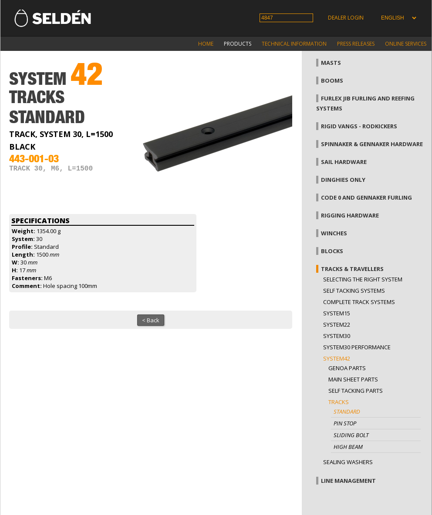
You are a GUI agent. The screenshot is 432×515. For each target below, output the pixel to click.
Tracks (338, 402)
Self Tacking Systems (354, 290)
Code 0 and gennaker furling (366, 197)
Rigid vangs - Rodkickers (359, 126)
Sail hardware (344, 162)
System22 (336, 324)
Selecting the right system (362, 279)
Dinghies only (343, 180)
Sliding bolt (351, 435)
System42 (336, 358)
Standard (347, 411)
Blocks (332, 251)
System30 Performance (357, 347)
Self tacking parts (355, 391)
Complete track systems (359, 302)
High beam (348, 447)
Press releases (356, 43)
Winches (334, 233)
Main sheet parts (353, 379)
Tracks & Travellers (352, 269)
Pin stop (345, 423)
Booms (332, 80)
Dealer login (346, 17)
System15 (336, 313)
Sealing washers (348, 462)
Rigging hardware (350, 215)
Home (205, 43)
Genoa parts (347, 368)
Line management (348, 481)
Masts (331, 63)
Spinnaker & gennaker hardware (372, 144)
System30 (336, 336)
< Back (150, 320)
